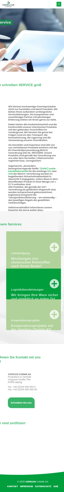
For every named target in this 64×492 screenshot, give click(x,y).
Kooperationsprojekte (25, 328)
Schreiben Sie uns (21, 407)
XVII (10, 189)
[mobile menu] (59, 4)
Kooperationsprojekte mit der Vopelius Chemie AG (32, 336)
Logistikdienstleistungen (27, 297)
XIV (49, 186)
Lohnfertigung (20, 262)
